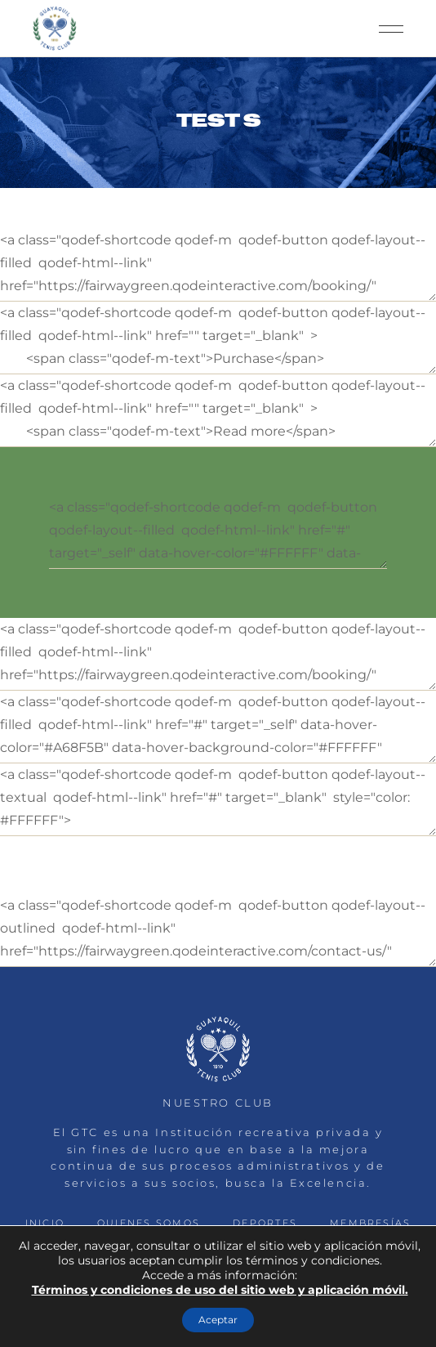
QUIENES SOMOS (148, 1222)
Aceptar (218, 1319)
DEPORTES (265, 1222)
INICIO (45, 1222)
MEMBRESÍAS (370, 1222)
